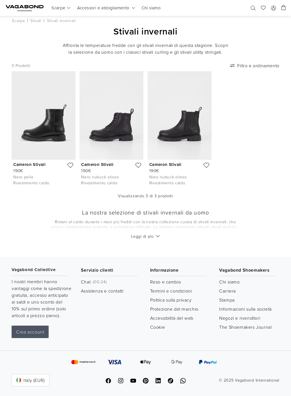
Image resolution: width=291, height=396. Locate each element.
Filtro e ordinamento (254, 65)
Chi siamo (229, 282)
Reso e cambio (165, 282)
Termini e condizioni (171, 291)
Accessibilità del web (172, 318)
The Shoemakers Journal (245, 327)
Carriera (227, 291)
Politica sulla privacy (171, 300)
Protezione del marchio (174, 309)
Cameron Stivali (29, 164)
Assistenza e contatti (102, 291)
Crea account (30, 332)
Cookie (157, 327)
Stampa (227, 300)
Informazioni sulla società (245, 309)
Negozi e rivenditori (239, 318)
